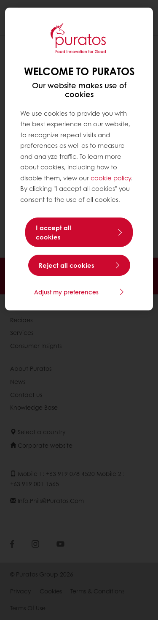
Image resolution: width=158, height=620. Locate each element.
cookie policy (111, 177)
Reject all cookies (66, 265)
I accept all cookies (53, 232)
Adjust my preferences (66, 292)
